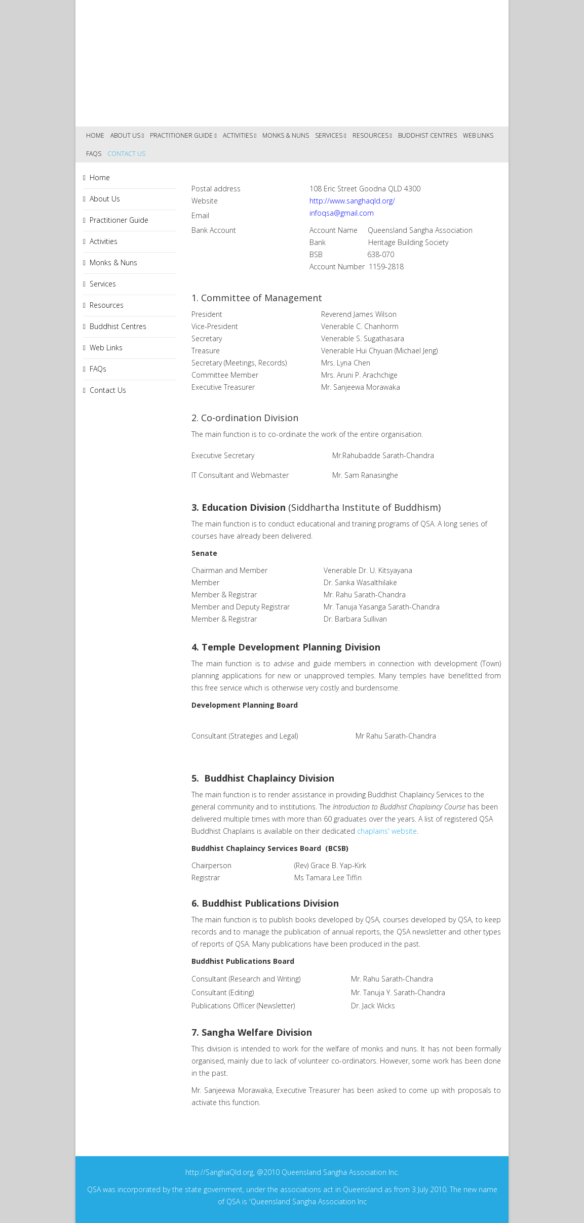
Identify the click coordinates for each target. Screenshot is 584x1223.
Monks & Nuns (285, 135)
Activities (238, 135)
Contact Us (126, 153)
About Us (125, 135)
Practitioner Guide (181, 135)
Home (95, 135)
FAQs (93, 153)
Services (328, 135)
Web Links (478, 135)
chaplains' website (387, 831)
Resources (370, 135)
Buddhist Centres (427, 135)
